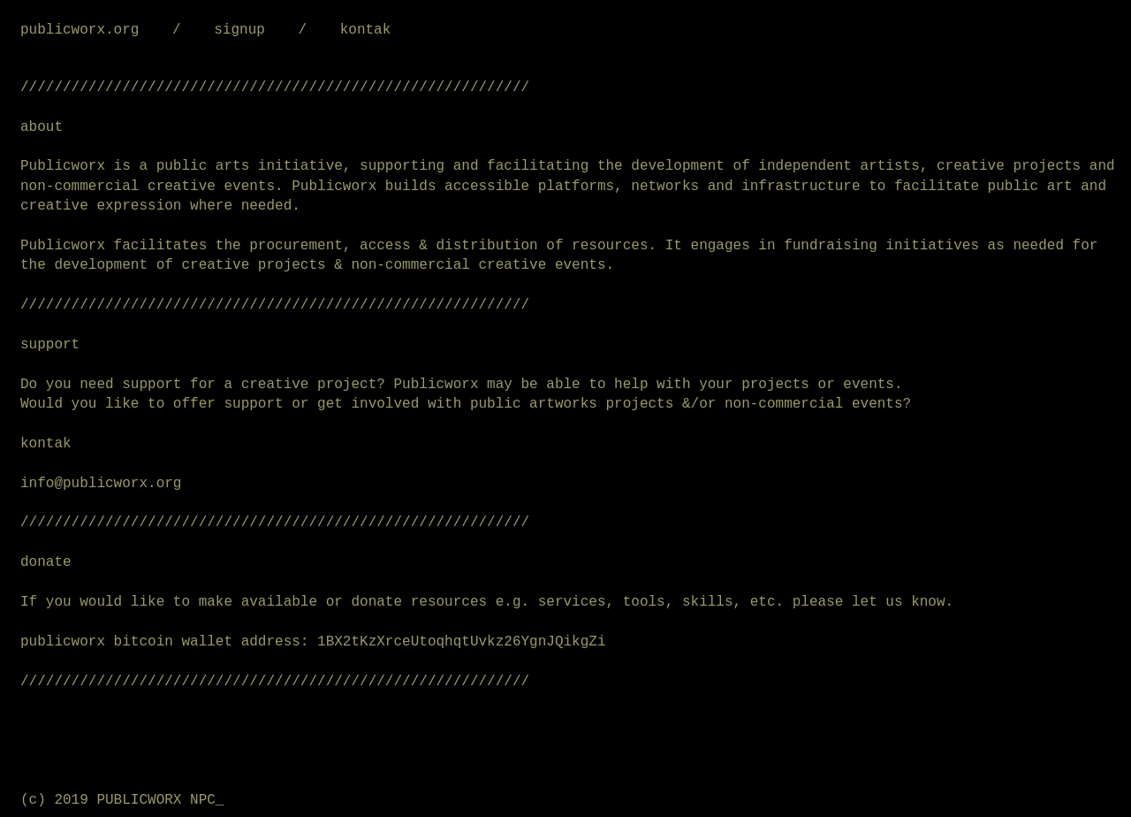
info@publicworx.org (100, 484)
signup (239, 30)
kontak (365, 30)
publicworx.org (79, 30)
